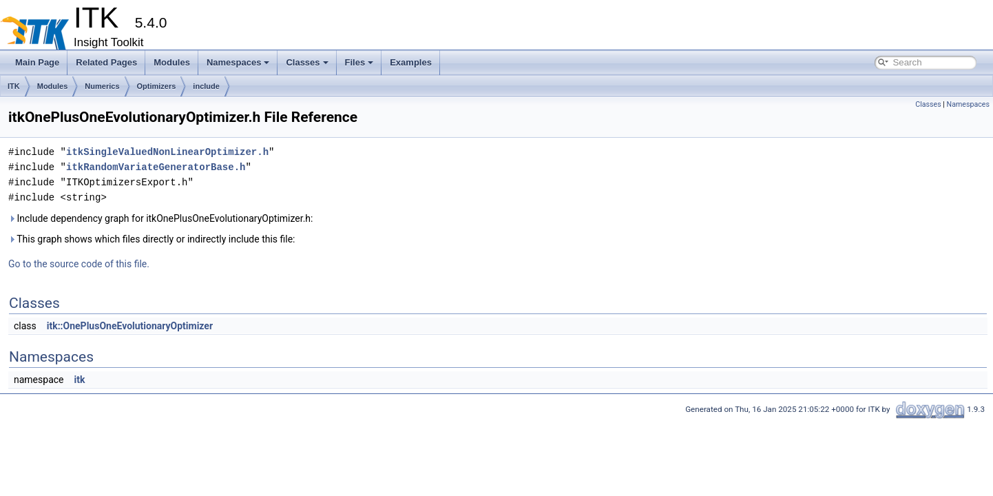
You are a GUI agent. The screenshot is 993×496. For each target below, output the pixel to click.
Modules (172, 62)
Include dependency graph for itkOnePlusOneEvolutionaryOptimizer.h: (160, 218)
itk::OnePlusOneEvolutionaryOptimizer (130, 325)
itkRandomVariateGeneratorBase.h (155, 167)
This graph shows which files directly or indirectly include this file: (151, 239)
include (206, 86)
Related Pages (106, 62)
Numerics (102, 86)
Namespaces (238, 62)
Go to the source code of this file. (78, 263)
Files (359, 62)
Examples (411, 62)
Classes (307, 62)
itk (79, 379)
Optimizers (156, 86)
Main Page (37, 62)
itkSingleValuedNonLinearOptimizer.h (167, 151)
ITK (14, 86)
